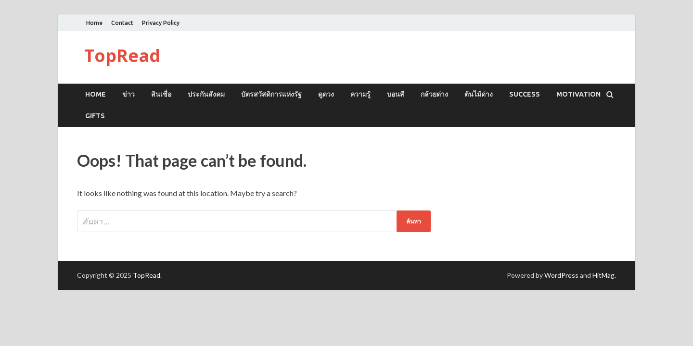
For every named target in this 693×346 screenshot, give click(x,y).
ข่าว (128, 94)
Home (94, 23)
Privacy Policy (161, 23)
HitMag (603, 275)
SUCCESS (524, 94)
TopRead (122, 55)
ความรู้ (360, 94)
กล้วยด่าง (434, 94)
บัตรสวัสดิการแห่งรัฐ (271, 94)
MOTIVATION (578, 94)
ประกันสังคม (206, 94)
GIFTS (95, 116)
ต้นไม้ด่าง (478, 94)
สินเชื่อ (161, 94)
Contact (122, 23)
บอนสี (395, 94)
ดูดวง (326, 94)
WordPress (561, 275)
